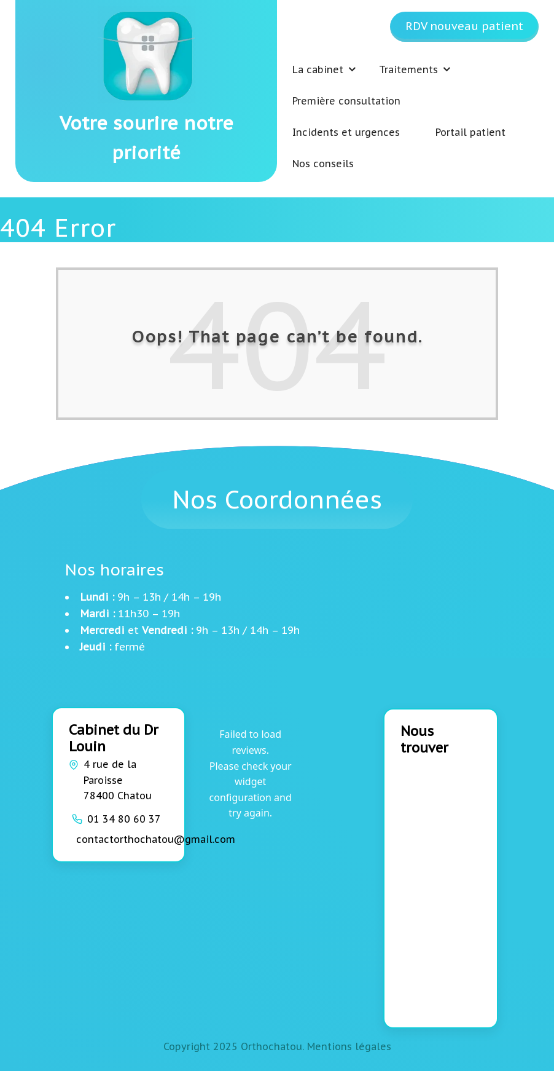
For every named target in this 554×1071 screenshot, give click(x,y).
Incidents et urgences (346, 132)
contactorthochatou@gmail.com (155, 839)
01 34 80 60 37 (124, 819)
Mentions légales (349, 1046)
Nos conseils (323, 163)
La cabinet (317, 69)
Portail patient (470, 132)
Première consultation (346, 101)
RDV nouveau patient (464, 26)
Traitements (408, 69)
